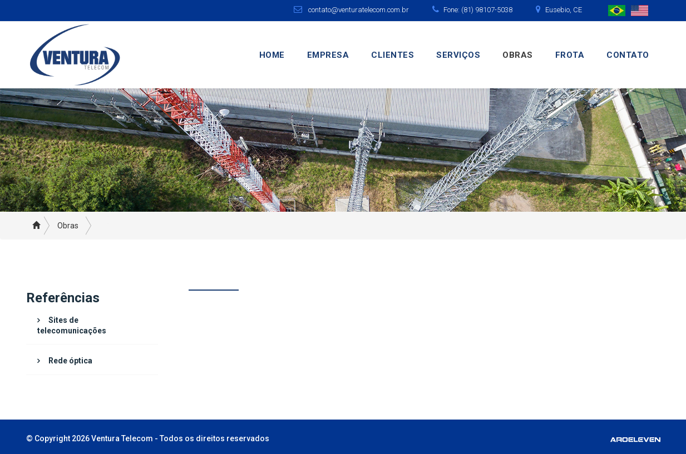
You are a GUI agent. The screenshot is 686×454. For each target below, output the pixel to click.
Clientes (392, 55)
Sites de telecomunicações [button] (71, 325)
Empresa (328, 55)
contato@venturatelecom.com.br (358, 10)
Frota (570, 55)
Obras (517, 55)
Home (272, 55)
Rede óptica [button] (70, 360)
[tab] (92, 326)
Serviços (458, 55)
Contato (627, 55)
